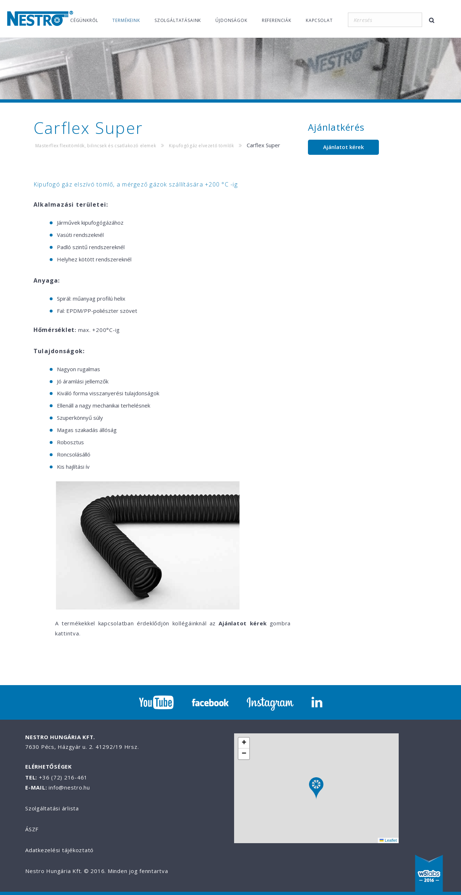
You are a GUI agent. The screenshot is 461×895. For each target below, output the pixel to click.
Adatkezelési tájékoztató (59, 850)
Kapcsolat (319, 20)
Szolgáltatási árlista (52, 808)
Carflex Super (263, 145)
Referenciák (276, 20)
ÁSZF (32, 829)
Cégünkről (84, 20)
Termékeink (126, 20)
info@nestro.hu (69, 787)
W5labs (429, 874)
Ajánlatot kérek (343, 146)
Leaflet (388, 840)
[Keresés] (385, 20)
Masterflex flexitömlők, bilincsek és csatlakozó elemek (95, 146)
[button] (316, 788)
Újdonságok (231, 20)
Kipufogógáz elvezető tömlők (201, 146)
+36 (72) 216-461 (63, 777)
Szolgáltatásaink (178, 20)
